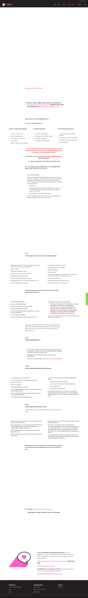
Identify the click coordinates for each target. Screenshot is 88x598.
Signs (64, 4)
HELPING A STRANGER (67, 506)
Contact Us (61, 574)
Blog (85, 4)
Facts (55, 4)
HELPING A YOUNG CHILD (20, 506)
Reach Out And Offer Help (40, 577)
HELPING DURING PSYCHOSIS (20, 515)
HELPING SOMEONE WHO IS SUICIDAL (52, 561)
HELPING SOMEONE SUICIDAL (44, 515)
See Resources (37, 579)
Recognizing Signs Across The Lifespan (38, 104)
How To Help (71, 4)
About (59, 4)
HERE (29, 409)
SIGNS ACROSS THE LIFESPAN (67, 515)
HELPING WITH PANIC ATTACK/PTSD (44, 507)
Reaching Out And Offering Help (34, 48)
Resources (79, 4)
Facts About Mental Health (15, 574)
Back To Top (44, 527)
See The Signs (37, 574)
